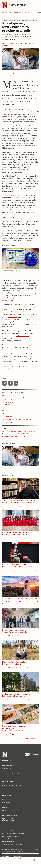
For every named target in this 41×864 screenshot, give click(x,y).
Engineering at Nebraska (12, 422)
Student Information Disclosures (12, 844)
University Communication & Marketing (13, 785)
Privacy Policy (6, 839)
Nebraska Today (17, 5)
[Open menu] (7, 860)
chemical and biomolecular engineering (14, 436)
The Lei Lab (8, 416)
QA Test (20, 851)
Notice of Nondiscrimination (10, 836)
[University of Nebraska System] (35, 754)
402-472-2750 (9, 402)
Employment (6, 802)
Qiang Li (25, 431)
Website (7, 404)
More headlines (31, 738)
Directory (5, 799)
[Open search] (20, 860)
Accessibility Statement (9, 831)
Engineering (30, 436)
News (4, 813)
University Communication (15, 12)
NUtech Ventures (22, 336)
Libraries (5, 807)
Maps (4, 810)
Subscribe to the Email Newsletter (14, 774)
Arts (13, 506)
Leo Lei (11, 431)
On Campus (31, 570)
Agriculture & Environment (20, 570)
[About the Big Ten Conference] (26, 754)
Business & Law (32, 700)
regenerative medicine (15, 434)
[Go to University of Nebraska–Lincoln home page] (5, 5)
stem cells (32, 431)
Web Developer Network (9, 851)
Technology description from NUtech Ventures (18, 419)
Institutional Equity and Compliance (13, 833)
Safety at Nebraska (8, 841)
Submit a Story (8, 771)
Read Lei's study (10, 414)
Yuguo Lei (5, 431)
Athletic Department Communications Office (15, 788)
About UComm (8, 768)
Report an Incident (8, 820)
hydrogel (4, 434)
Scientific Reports (14, 317)
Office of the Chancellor (9, 815)
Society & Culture (20, 506)
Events (4, 805)
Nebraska (4, 12)
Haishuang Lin (18, 431)
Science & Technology (8, 572)
